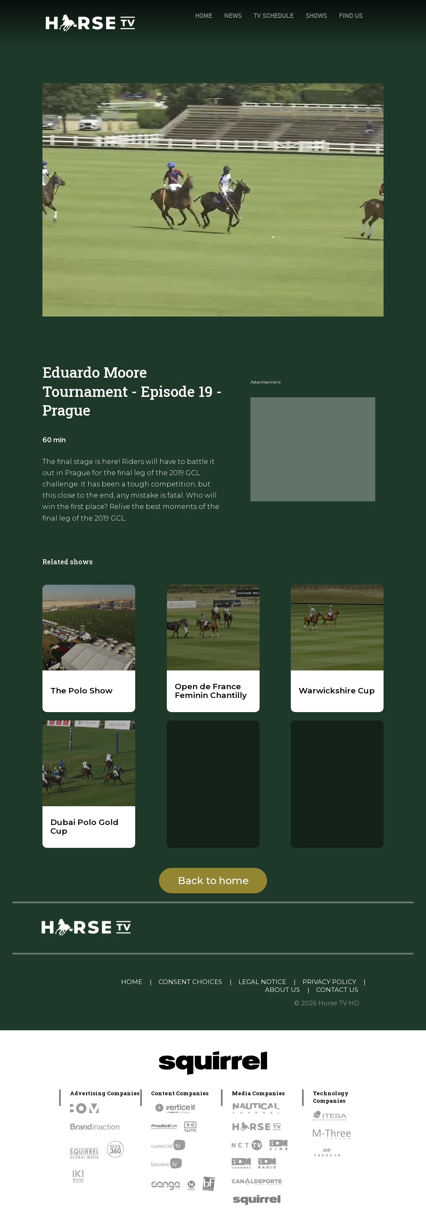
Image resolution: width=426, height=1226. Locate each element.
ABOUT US (282, 990)
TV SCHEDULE (274, 16)
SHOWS (316, 16)
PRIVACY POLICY (329, 982)
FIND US (351, 16)
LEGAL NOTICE (262, 982)
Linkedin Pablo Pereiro (72, 982)
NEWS (233, 16)
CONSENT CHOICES (190, 982)
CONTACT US (337, 990)
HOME (203, 16)
